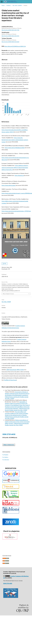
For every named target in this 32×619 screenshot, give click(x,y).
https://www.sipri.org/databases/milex (15, 147)
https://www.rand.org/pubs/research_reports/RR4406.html (17, 193)
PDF (5, 263)
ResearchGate (12, 369)
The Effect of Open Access (10, 380)
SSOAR (22, 369)
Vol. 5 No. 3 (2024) (17, 5)
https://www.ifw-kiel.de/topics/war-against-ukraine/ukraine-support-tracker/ (15, 140)
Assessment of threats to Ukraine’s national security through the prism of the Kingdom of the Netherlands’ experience (17, 393)
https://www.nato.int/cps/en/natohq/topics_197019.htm (16, 211)
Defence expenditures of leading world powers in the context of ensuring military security (17, 421)
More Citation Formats (8, 293)
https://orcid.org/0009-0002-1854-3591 (10, 35)
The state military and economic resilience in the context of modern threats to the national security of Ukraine (16, 413)
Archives (8, 5)
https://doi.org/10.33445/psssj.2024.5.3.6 (15, 46)
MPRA (18, 369)
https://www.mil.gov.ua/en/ (9, 185)
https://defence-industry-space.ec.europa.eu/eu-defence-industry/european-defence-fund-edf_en (15, 167)
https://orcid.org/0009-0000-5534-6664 (10, 41)
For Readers (5, 454)
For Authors (5, 457)
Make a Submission (9, 444)
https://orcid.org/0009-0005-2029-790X (10, 30)
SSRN (7, 369)
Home (3, 5)
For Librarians (5, 459)
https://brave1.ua (19, 175)
